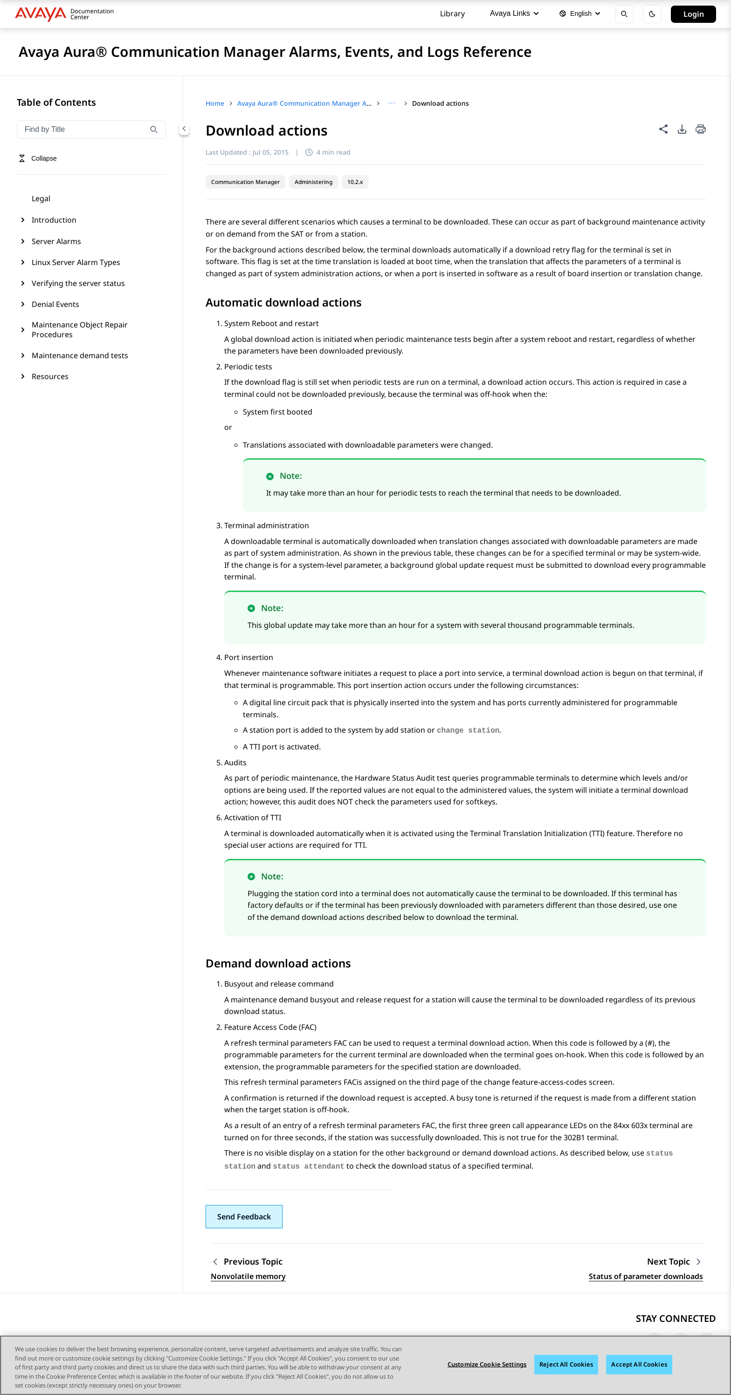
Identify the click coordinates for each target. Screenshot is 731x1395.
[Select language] (579, 14)
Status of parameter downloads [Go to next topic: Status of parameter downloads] (646, 1276)
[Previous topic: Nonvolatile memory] (248, 1261)
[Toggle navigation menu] (37, 158)
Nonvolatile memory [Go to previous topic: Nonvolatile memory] (248, 1276)
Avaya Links (514, 13)
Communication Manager (245, 182)
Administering (313, 182)
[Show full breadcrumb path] (392, 103)
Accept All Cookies (639, 1364)
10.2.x (355, 182)
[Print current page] (700, 129)
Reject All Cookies (566, 1364)
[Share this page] (663, 129)
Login (693, 14)
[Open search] (624, 14)
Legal (41, 198)
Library (452, 13)
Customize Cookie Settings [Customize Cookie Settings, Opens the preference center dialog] (487, 1364)
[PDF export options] (682, 129)
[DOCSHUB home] (67, 14)
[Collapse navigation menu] (184, 128)
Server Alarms (56, 241)
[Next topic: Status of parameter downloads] (675, 1261)
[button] (244, 1216)
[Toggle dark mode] (652, 14)
